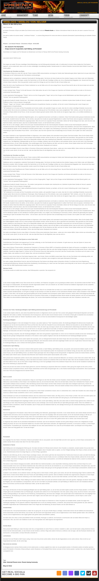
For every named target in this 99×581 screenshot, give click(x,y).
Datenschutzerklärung (91, 12)
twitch (71, 573)
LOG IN (85, 2)
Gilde (4, 562)
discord (65, 573)
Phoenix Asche (49, 30)
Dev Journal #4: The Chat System (14, 46)
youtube (94, 573)
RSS (59, 573)
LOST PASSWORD (93, 2)
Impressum (81, 12)
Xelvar (20, 24)
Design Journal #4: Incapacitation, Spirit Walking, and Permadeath (23, 49)
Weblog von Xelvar (32, 21)
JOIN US (79, 2)
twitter (82, 573)
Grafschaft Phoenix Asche (14, 562)
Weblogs (9, 21)
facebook (76, 573)
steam (88, 573)
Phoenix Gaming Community (30, 562)
